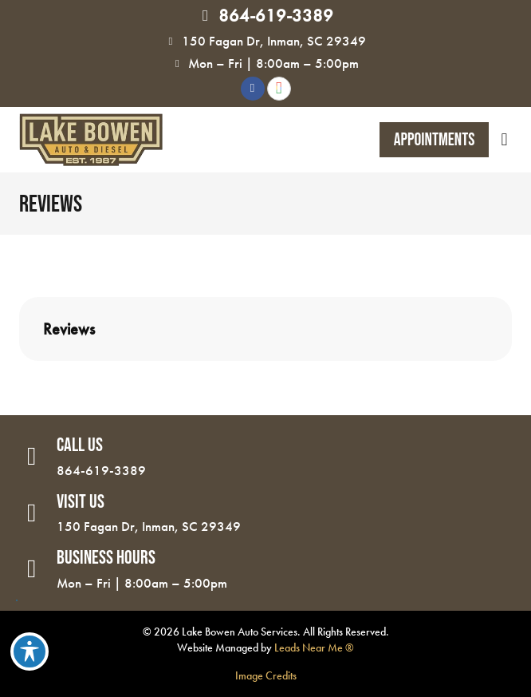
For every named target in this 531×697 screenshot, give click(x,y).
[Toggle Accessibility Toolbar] (29, 651)
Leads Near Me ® (314, 647)
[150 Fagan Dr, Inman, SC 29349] (171, 41)
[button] (504, 140)
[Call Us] (32, 456)
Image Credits (266, 675)
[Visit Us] (32, 513)
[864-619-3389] (205, 16)
